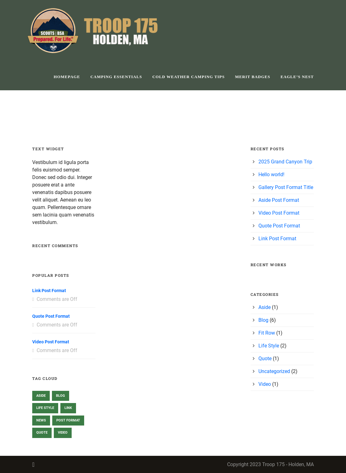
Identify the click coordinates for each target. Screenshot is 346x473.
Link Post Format (49, 290)
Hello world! (271, 174)
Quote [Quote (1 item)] (42, 433)
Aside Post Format (278, 200)
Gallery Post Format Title (285, 187)
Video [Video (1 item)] (63, 433)
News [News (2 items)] (41, 420)
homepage (67, 76)
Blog (263, 320)
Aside (264, 307)
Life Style (268, 346)
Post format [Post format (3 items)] (68, 420)
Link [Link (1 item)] (68, 408)
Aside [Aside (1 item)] (41, 396)
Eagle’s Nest (297, 76)
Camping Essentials (116, 76)
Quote (265, 358)
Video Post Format (50, 341)
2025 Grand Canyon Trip (285, 162)
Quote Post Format (51, 316)
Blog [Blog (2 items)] (60, 396)
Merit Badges (252, 76)
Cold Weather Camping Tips (188, 76)
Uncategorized (274, 371)
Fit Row (266, 333)
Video (264, 384)
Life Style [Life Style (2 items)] (45, 408)
